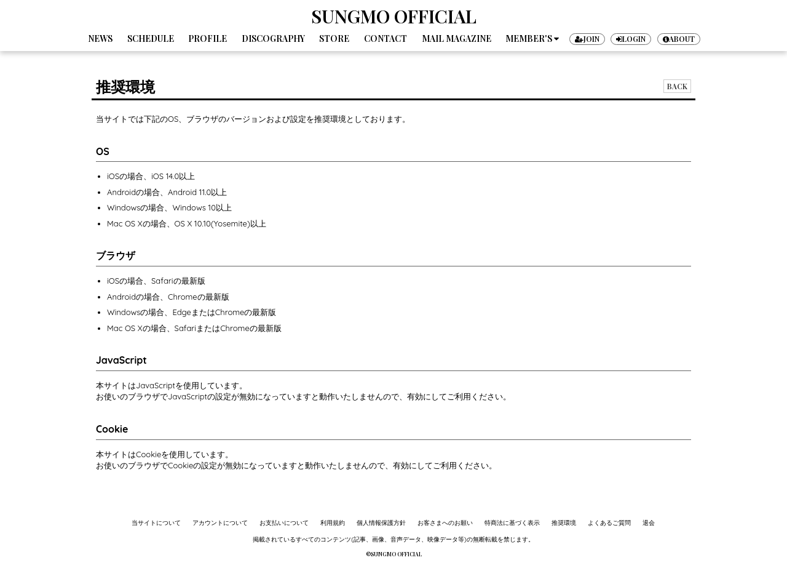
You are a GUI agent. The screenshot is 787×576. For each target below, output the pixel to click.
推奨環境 (564, 523)
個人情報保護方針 (381, 523)
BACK (677, 86)
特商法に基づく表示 (512, 523)
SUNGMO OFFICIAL (394, 16)
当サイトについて (156, 523)
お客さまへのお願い (445, 523)
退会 (649, 523)
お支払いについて (284, 523)
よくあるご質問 (609, 523)
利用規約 (332, 523)
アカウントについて (220, 523)
